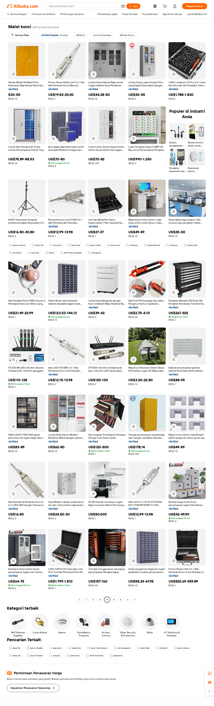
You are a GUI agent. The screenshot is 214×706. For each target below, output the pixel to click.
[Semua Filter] (20, 35)
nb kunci (161, 648)
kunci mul (113, 245)
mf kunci (132, 245)
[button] (123, 6)
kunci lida (143, 648)
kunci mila (190, 245)
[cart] (165, 6)
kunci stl (37, 245)
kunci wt (15, 655)
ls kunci (54, 655)
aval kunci (73, 655)
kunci (49, 252)
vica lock (56, 245)
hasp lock (74, 648)
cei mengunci (122, 648)
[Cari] (133, 6)
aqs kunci (55, 648)
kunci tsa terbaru (97, 648)
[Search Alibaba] (83, 6)
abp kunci (116, 655)
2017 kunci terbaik (71, 252)
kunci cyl (74, 245)
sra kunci (15, 252)
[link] (209, 673)
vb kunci (172, 245)
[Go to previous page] (80, 600)
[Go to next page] (134, 600)
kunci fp (14, 648)
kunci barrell (152, 245)
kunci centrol (17, 245)
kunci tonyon (35, 655)
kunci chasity (35, 648)
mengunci (94, 252)
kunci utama (181, 648)
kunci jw (33, 252)
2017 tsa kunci (94, 655)
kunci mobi (93, 245)
